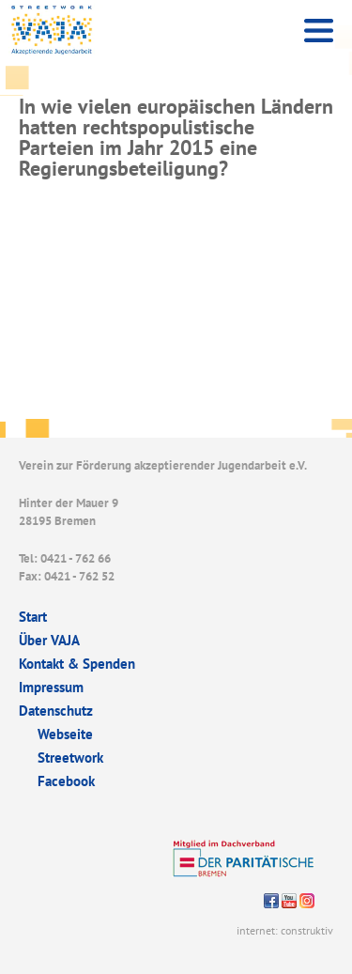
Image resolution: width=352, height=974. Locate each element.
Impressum (51, 687)
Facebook (66, 781)
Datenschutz (56, 710)
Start (33, 617)
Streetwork (70, 757)
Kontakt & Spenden (77, 664)
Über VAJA (49, 640)
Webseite (65, 734)
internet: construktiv (285, 930)
